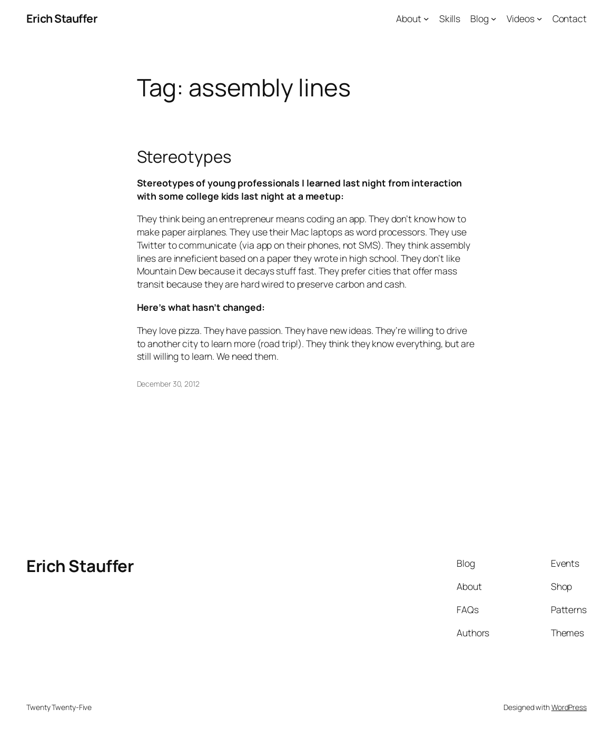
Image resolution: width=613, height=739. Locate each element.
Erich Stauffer (61, 18)
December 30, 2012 (168, 384)
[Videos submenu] (539, 19)
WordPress (569, 707)
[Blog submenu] (494, 19)
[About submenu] (426, 19)
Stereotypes (184, 156)
